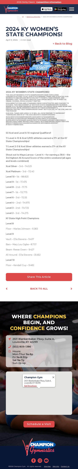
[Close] (53, 382)
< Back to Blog (62, 43)
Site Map (47, 466)
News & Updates (33, 17)
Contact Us (65, 466)
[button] (39, 396)
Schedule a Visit (39, 424)
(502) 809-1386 (22, 346)
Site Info (56, 466)
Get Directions (30, 391)
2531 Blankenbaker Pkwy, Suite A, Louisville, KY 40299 (34, 340)
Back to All (39, 289)
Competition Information (48, 2)
